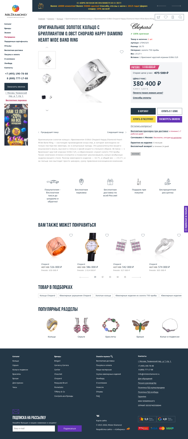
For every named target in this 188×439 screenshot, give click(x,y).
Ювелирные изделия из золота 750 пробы (136, 295)
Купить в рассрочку (143, 119)
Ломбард (8, 63)
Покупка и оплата (12, 54)
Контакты (8, 68)
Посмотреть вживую (169, 119)
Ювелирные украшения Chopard (75, 295)
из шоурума (176, 137)
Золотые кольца (103, 295)
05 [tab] (125, 277)
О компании (9, 59)
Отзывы (7, 46)
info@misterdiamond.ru (149, 374)
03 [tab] (110, 277)
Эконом (7, 33)
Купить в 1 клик (170, 111)
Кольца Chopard (47, 295)
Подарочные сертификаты (16, 41)
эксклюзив (135, 154)
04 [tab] (118, 277)
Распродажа (9, 37)
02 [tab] (103, 277)
